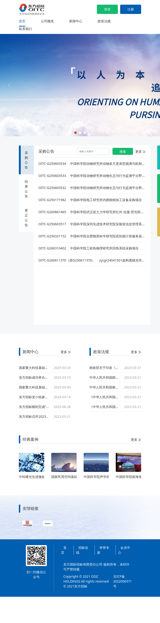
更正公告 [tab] (26, 217)
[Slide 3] (85, 133)
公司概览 (47, 21)
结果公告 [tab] (26, 188)
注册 (130, 9)
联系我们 (25, 29)
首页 (22, 21)
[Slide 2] (80, 133)
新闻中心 (75, 21)
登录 (107, 9)
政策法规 (104, 21)
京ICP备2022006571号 (122, 581)
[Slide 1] (75, 133)
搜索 (122, 151)
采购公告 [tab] (26, 159)
